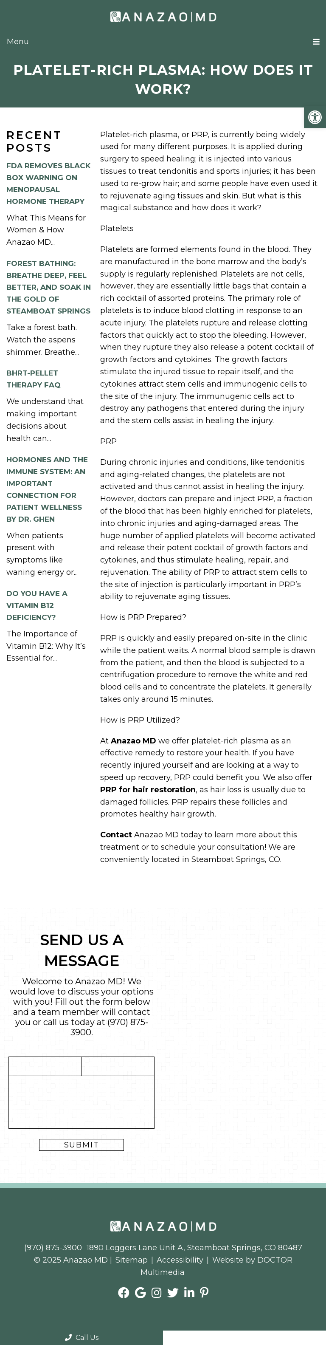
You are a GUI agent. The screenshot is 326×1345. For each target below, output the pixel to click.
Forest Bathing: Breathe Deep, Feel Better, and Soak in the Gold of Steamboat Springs (48, 287)
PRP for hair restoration (148, 789)
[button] (315, 117)
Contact (116, 834)
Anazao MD (133, 741)
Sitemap (131, 1260)
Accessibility (180, 1260)
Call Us (81, 1338)
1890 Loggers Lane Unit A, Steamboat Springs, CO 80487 (194, 1247)
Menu (18, 41)
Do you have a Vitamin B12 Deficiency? (36, 605)
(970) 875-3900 (53, 1247)
